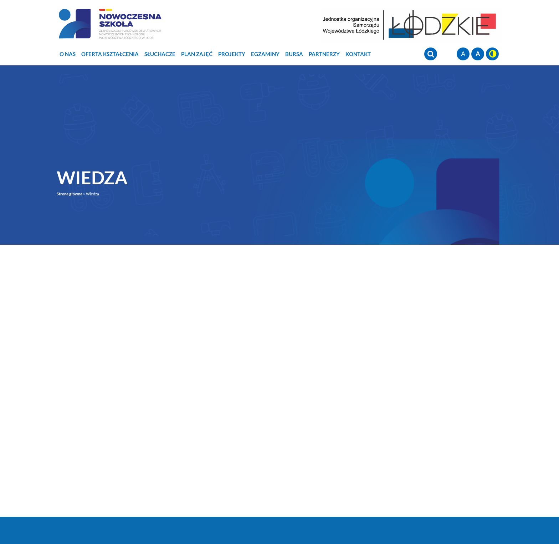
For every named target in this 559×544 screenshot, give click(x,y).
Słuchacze (159, 54)
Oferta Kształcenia (110, 54)
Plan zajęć (196, 54)
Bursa (294, 54)
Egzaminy (265, 54)
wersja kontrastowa (492, 54)
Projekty (231, 54)
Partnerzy (324, 54)
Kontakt (358, 54)
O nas (68, 54)
